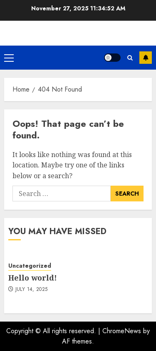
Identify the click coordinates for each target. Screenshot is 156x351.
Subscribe (145, 57)
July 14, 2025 (31, 289)
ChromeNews (121, 331)
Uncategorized (29, 266)
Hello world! (32, 278)
